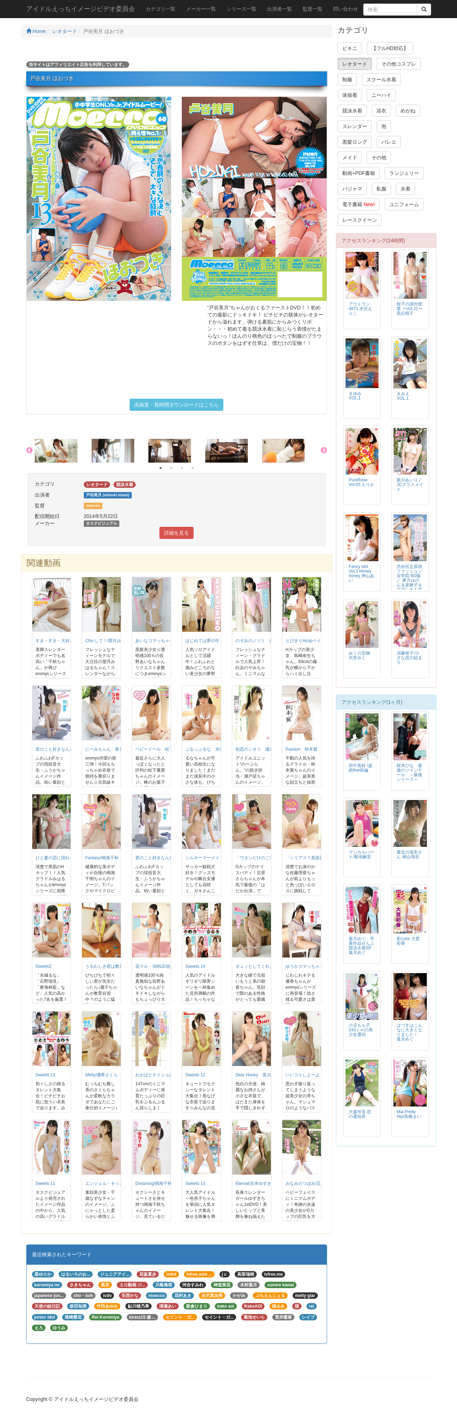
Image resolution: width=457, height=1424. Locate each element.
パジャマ (352, 189)
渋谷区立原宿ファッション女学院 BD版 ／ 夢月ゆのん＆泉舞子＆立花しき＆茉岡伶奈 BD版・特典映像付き (409, 585)
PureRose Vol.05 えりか (361, 482)
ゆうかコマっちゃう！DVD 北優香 (319, 966)
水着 (405, 189)
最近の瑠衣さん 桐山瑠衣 (409, 854)
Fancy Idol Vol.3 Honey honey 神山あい (361, 573)
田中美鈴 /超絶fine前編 (360, 768)
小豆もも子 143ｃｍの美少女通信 (361, 1030)
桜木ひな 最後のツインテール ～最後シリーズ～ (409, 772)
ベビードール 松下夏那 (158, 749)
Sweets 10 (195, 1183)
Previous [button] (29, 450)
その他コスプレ (398, 64)
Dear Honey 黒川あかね (259, 1074)
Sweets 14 (195, 966)
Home (36, 31)
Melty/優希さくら (101, 1074)
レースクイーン (359, 220)
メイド (349, 157)
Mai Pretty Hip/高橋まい (409, 1114)
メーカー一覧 (201, 9)
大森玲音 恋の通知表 (360, 1114)
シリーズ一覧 (241, 9)
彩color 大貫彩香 (408, 941)
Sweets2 (44, 966)
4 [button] (192, 467)
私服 (381, 189)
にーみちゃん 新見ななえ (110, 749)
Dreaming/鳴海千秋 (153, 1183)
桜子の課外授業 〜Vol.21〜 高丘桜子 (409, 309)
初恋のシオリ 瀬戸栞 (256, 749)
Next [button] (323, 450)
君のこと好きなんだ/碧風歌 (161, 857)
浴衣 (381, 111)
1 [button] (160, 467)
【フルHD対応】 (389, 48)
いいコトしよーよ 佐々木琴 (313, 1074)
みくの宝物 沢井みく (359, 655)
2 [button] (171, 467)
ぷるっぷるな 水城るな (208, 749)
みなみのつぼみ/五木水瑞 (309, 1183)
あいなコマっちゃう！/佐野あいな (167, 640)
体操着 (349, 95)
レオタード (64, 31)
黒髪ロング (354, 142)
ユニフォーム (404, 204)
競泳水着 (352, 111)
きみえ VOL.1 (405, 396)
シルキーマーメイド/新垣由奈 (213, 857)
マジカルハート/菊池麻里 (361, 854)
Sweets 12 (195, 1074)
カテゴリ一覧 (160, 9)
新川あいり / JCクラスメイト (410, 485)
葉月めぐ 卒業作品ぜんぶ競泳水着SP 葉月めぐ (362, 945)
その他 (378, 157)
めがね (408, 111)
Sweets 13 (45, 1074)
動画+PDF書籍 (358, 173)
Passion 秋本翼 (301, 749)
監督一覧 (312, 9)
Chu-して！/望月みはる (107, 640)
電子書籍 (358, 204)
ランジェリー (404, 173)
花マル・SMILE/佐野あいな (161, 966)
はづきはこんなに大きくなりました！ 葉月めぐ (409, 1032)
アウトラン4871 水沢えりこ (360, 309)
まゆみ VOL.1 (357, 396)
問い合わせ (345, 9)
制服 (347, 79)
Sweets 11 (45, 1183)
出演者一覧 (279, 9)
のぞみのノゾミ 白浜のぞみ (263, 640)
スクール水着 (381, 79)
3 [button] (181, 467)
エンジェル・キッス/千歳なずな (115, 1183)
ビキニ (349, 48)
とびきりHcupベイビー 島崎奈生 (318, 640)
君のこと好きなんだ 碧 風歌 (64, 749)
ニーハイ (381, 95)
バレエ (388, 142)
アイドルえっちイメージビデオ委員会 (80, 8)
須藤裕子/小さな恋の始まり (409, 658)
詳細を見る (176, 533)
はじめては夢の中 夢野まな (213, 640)
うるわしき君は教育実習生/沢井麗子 (119, 966)
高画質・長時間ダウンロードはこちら (176, 405)
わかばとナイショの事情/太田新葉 (167, 1074)
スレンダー (354, 126)
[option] (63, 451)
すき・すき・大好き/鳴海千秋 (64, 640)
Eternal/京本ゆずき (253, 1183)
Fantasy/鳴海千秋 (102, 857)
